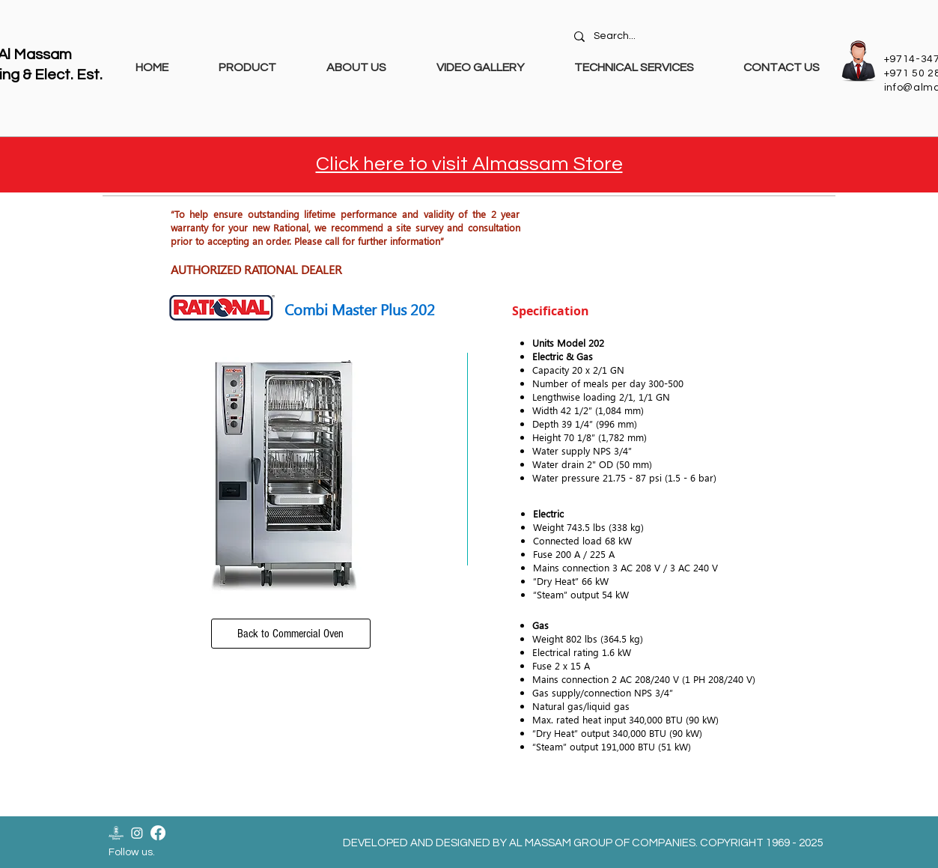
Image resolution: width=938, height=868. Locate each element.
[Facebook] (157, 832)
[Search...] (699, 36)
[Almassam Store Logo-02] (116, 832)
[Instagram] (137, 832)
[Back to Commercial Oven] (291, 634)
